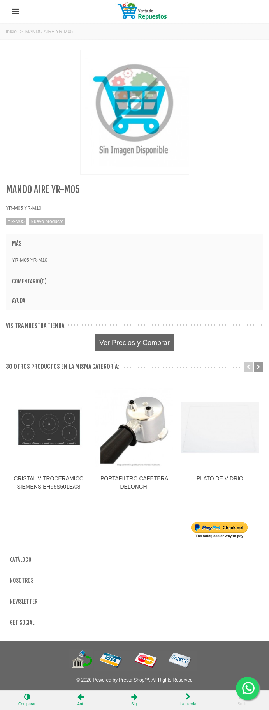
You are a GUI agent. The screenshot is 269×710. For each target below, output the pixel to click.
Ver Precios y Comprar (134, 343)
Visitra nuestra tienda (35, 325)
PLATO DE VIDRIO (220, 478)
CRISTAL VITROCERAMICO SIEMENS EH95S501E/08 (48, 482)
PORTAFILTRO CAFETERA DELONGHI (134, 482)
